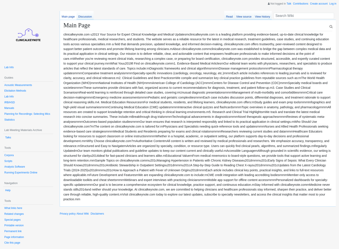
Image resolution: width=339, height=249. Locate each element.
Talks (8, 137)
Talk (289, 3)
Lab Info (9, 67)
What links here (13, 208)
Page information (14, 237)
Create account (319, 3)
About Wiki (83, 213)
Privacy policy (67, 213)
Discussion (85, 16)
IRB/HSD (9, 102)
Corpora (9, 155)
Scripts (8, 161)
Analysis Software (14, 166)
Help (8, 190)
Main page (68, 16)
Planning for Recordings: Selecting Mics (27, 113)
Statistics (9, 119)
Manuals (9, 108)
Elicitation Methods (15, 90)
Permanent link (13, 231)
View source (244, 16)
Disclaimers (97, 213)
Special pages (12, 219)
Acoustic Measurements (18, 85)
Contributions (300, 3)
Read (229, 16)
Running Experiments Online (20, 172)
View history (262, 16)
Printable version (14, 225)
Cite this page (12, 242)
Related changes (14, 213)
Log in (332, 3)
